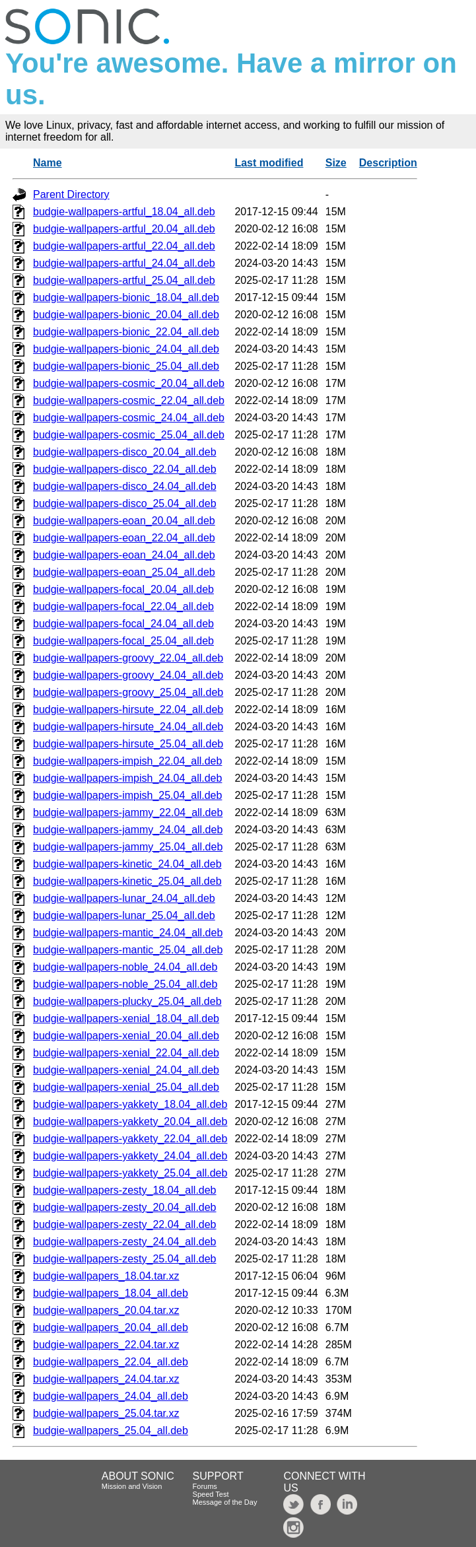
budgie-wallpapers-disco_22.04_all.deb (125, 469)
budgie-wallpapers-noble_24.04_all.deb (125, 967)
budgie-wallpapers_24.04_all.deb (110, 1396)
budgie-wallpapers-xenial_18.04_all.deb (126, 1018)
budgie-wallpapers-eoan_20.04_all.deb (124, 520)
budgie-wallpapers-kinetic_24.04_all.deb (127, 864)
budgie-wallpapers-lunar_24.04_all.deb (124, 898)
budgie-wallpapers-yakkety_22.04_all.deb (130, 1138)
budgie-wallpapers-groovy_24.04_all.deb (128, 675)
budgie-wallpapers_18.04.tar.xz (106, 1276)
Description (388, 162)
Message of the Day (225, 1502)
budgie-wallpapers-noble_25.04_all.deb (125, 984)
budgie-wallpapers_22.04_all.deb (110, 1361)
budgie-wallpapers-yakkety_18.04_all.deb (130, 1104)
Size (336, 162)
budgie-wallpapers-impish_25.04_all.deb (127, 795)
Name (47, 162)
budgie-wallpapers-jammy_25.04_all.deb (127, 846)
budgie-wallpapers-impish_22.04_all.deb (127, 761)
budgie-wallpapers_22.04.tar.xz (106, 1344)
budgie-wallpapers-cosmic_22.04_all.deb (128, 400)
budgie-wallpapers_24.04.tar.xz (106, 1379)
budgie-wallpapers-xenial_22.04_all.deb (126, 1052)
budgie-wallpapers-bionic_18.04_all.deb (126, 297)
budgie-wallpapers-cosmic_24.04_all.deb (128, 417)
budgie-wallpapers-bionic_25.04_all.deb (126, 366)
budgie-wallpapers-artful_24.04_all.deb (124, 263)
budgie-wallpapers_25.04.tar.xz (106, 1413)
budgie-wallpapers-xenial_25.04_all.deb (126, 1087)
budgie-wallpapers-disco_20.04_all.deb (125, 452)
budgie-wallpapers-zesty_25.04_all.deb (125, 1258)
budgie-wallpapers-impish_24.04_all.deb (127, 778)
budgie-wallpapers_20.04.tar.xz (106, 1310)
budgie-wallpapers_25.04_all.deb (110, 1430)
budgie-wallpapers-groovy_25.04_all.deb (128, 692)
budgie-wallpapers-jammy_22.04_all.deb (127, 812)
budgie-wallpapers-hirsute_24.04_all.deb (128, 726)
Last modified (268, 162)
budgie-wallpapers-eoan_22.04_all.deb (124, 537)
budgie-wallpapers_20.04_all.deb (110, 1327)
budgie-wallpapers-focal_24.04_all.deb (123, 623)
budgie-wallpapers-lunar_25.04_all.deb (124, 915)
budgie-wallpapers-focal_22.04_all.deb (123, 606)
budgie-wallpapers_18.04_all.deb (110, 1293)
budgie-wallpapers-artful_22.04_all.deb (124, 246)
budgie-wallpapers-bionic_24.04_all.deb (126, 349)
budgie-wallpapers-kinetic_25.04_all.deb (127, 881)
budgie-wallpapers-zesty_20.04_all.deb (125, 1207)
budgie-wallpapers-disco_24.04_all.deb (125, 486)
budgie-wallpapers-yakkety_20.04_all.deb (130, 1121)
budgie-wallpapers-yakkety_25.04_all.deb (130, 1173)
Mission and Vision (132, 1486)
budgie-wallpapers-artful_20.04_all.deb (124, 228)
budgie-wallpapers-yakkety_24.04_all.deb (130, 1155)
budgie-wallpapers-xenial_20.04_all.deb (126, 1035)
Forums (205, 1486)
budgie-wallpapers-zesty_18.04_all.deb (125, 1190)
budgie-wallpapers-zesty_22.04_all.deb (125, 1224)
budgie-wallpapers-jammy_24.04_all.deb (127, 829)
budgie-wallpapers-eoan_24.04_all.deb (124, 555)
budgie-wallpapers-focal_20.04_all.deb (123, 589)
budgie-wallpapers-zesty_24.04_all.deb (125, 1241)
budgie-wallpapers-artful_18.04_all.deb (124, 211)
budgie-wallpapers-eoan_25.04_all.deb (124, 572)
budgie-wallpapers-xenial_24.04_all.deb (126, 1070)
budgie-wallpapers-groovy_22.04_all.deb (128, 658)
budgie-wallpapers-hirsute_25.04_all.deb (128, 743)
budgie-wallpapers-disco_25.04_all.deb (125, 503)
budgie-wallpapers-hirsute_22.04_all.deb (128, 709)
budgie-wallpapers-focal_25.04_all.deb (123, 640)
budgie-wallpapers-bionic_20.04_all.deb (126, 314)
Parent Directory (71, 194)
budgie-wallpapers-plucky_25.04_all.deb (127, 1001)
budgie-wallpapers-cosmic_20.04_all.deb (128, 383)
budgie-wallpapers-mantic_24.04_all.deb (127, 932)
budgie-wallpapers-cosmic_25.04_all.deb (128, 434)
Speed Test (211, 1494)
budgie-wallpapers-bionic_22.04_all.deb (126, 331)
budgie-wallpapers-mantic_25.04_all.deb (127, 949)
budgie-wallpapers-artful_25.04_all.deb (124, 280)
